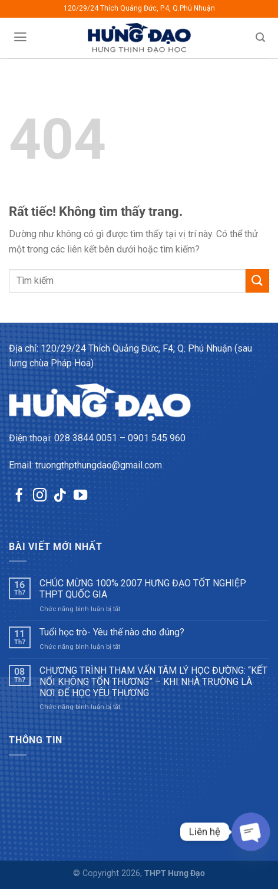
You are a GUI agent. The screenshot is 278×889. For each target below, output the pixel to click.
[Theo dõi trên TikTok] (60, 496)
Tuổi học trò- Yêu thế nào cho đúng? (111, 632)
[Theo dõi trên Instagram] (40, 496)
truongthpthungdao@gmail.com (98, 465)
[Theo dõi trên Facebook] (19, 496)
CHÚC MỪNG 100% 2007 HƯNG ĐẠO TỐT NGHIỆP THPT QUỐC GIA (142, 589)
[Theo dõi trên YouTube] (80, 496)
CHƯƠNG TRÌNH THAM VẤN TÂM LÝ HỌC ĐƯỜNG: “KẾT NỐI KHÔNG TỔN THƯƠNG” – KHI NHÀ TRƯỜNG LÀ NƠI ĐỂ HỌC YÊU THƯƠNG (153, 681)
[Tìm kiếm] (260, 37)
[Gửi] (257, 280)
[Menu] (20, 37)
